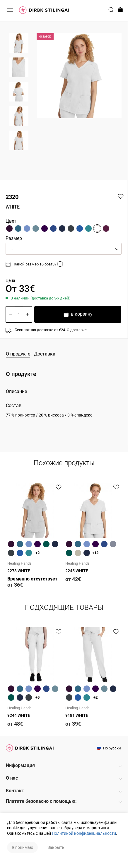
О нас (12, 778)
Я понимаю (22, 847)
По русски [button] (109, 748)
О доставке (77, 330)
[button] (64, 249)
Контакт (15, 790)
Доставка (44, 354)
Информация (20, 765)
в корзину (78, 315)
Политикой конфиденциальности (84, 833)
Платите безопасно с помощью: (41, 801)
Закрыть (55, 847)
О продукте (18, 354)
